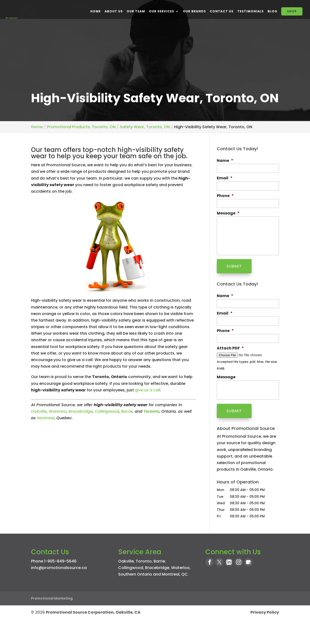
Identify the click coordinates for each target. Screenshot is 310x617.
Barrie (126, 411)
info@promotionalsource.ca (59, 565)
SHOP (292, 11)
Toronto (144, 559)
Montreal (45, 418)
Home (95, 11)
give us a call (147, 390)
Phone (225, 195)
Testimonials (250, 11)
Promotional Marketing (52, 596)
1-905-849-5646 (60, 559)
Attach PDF (230, 347)
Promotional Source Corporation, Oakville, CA (93, 610)
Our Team (136, 11)
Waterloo (57, 411)
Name (225, 160)
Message (228, 213)
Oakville (38, 411)
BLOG (272, 11)
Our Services (161, 11)
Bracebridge (81, 411)
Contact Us (221, 11)
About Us (114, 11)
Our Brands (194, 11)
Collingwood (107, 411)
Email (224, 178)
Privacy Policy (264, 610)
